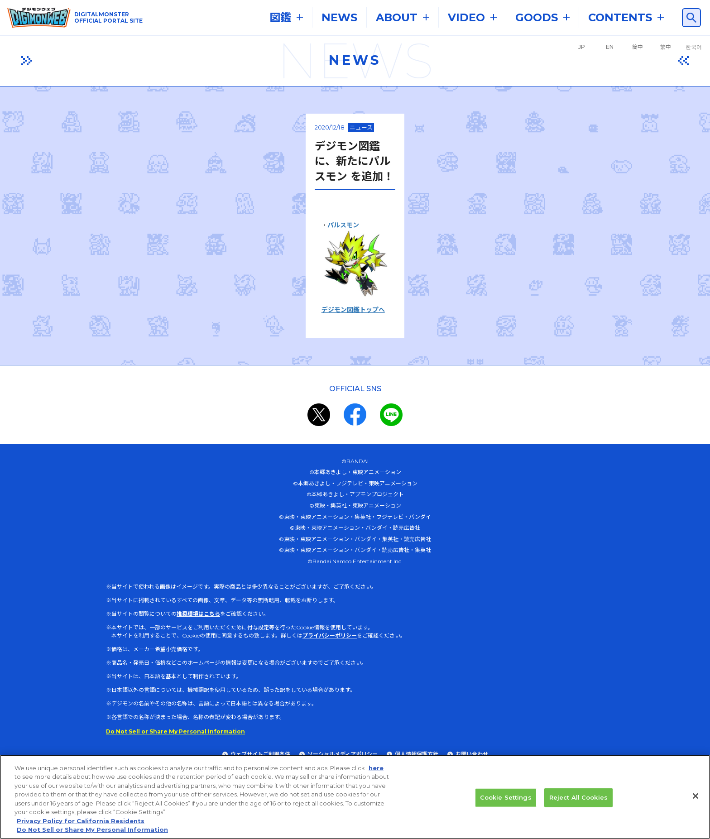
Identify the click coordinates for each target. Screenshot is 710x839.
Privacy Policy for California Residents (80, 825)
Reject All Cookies (578, 801)
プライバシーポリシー (329, 689)
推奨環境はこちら (198, 667)
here (376, 772)
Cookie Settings (506, 801)
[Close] (695, 800)
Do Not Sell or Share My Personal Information (92, 834)
